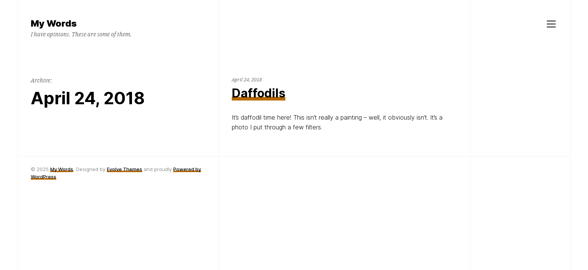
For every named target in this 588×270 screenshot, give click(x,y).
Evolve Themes (124, 169)
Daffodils (258, 93)
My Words (61, 169)
